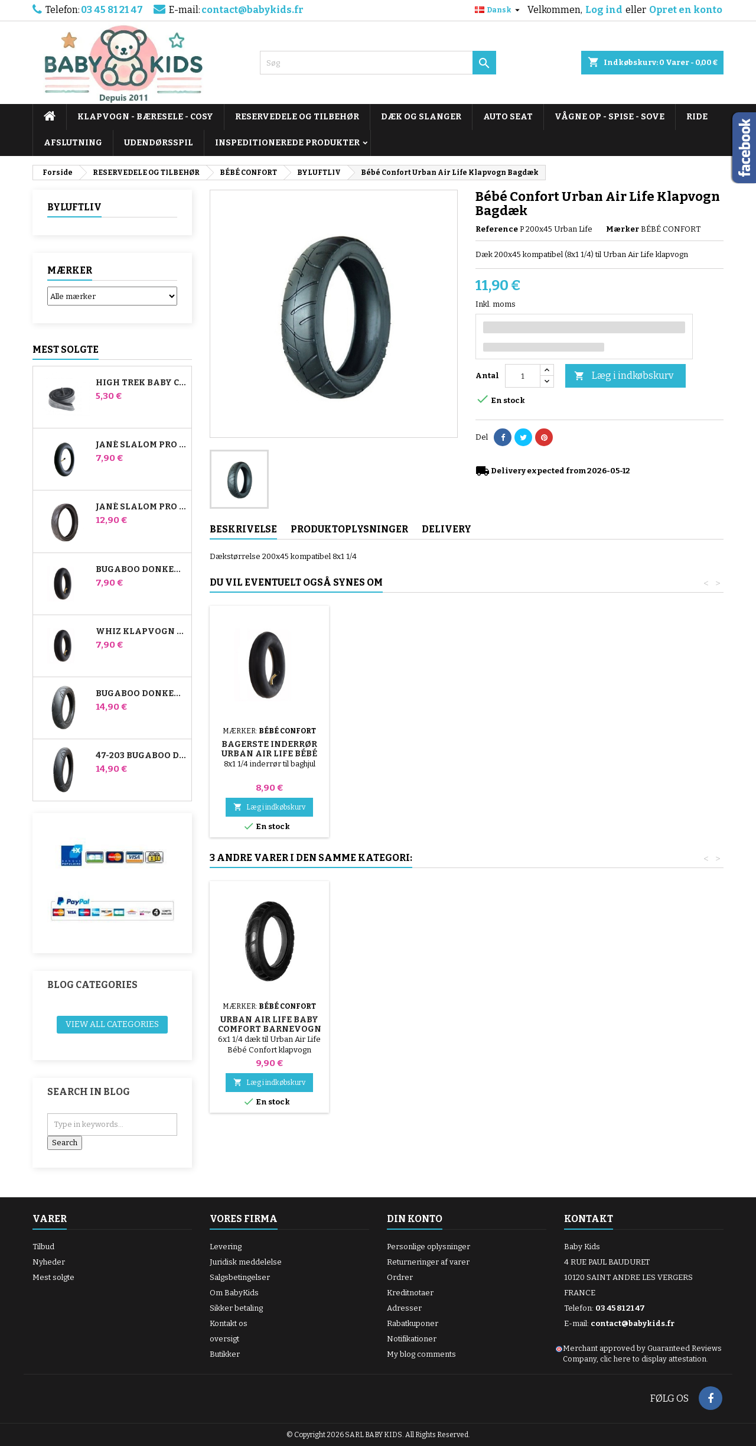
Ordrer (400, 1277)
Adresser (404, 1308)
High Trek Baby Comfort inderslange (141, 383)
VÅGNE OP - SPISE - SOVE (609, 117)
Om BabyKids (234, 1292)
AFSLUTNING (73, 143)
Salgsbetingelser (240, 1277)
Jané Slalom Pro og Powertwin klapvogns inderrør (141, 445)
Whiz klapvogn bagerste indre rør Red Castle (141, 631)
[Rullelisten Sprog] (499, 10)
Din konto (414, 1218)
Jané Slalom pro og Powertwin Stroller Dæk (141, 507)
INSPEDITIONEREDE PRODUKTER (287, 143)
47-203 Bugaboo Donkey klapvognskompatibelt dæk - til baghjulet (141, 756)
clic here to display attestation (653, 1358)
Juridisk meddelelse (246, 1261)
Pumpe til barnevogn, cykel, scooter (270, 739)
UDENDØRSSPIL (158, 143)
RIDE (697, 117)
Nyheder (48, 1261)
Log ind (604, 9)
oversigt (224, 1338)
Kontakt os (228, 1323)
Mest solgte (65, 349)
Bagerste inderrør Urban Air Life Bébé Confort (531, 753)
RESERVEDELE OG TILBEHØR (297, 117)
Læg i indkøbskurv (623, 376)
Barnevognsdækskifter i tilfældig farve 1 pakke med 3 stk (407, 739)
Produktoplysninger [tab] (349, 529)
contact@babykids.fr (252, 9)
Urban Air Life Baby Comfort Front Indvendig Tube (400, 1029)
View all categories (112, 1024)
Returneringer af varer (428, 1261)
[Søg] (378, 62)
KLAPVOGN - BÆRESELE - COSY (145, 117)
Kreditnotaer (410, 1292)
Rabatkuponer (412, 1323)
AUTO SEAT (508, 117)
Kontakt (588, 1218)
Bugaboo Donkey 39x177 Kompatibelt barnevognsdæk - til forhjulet (141, 693)
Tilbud (43, 1246)
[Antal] (522, 376)
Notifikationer (411, 1338)
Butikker (225, 1354)
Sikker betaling (236, 1308)
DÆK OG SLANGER (421, 117)
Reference (496, 229)
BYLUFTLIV (74, 207)
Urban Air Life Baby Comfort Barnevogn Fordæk (532, 1029)
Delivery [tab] (446, 529)
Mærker (69, 270)
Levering (226, 1246)
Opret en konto (685, 9)
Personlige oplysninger (428, 1246)
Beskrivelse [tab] (243, 529)
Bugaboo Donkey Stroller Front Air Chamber (141, 569)
